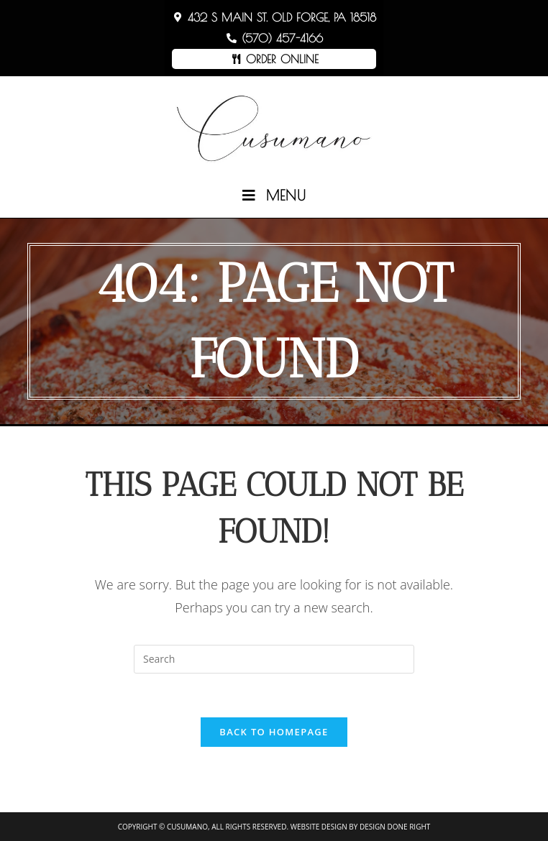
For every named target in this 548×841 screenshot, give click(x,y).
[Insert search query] (274, 659)
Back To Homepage (273, 731)
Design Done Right (395, 827)
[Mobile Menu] (274, 195)
